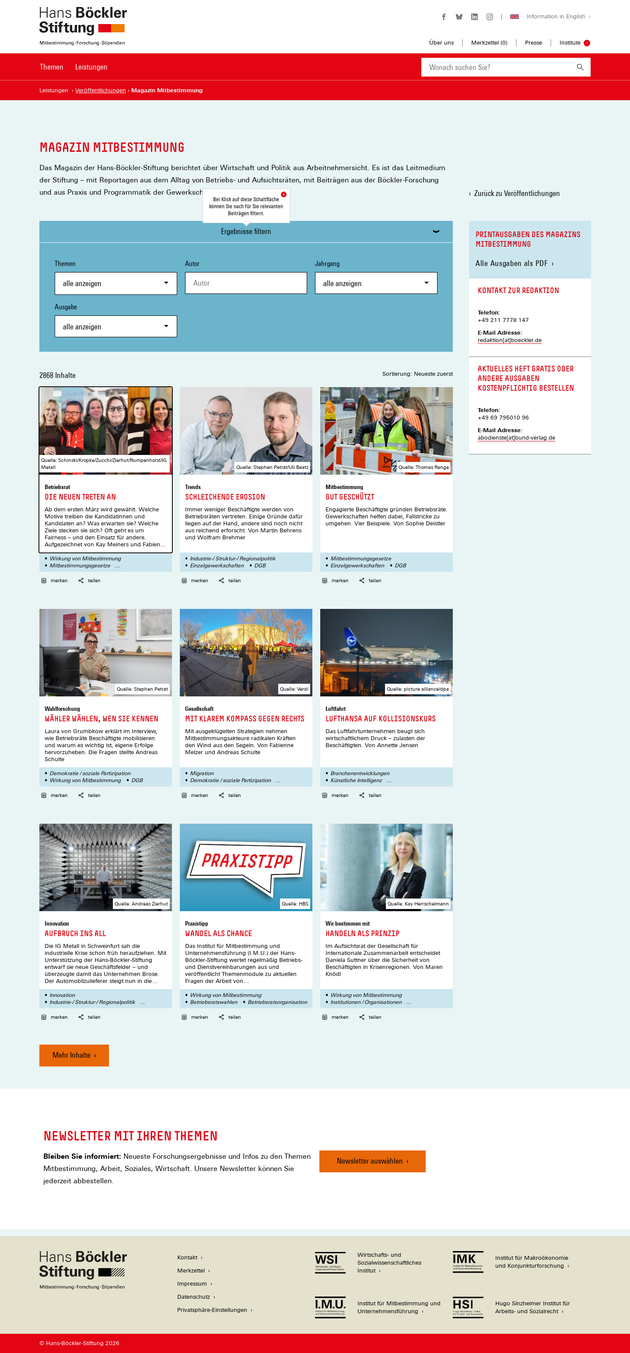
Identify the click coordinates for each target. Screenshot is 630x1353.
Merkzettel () (489, 43)
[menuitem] (51, 72)
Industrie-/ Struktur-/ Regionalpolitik (233, 559)
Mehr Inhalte (71, 1054)
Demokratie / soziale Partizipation (89, 773)
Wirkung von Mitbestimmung (85, 559)
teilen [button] (89, 580)
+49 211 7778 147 (503, 320)
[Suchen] (580, 67)
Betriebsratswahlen (213, 1002)
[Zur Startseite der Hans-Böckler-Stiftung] (83, 41)
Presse (533, 42)
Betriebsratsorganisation (277, 1002)
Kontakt (187, 1257)
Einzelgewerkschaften (217, 566)
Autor (192, 263)
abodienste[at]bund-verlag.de (516, 437)
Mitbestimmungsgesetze (79, 566)
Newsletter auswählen (370, 1160)
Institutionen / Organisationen (366, 1002)
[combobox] (495, 67)
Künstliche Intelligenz (356, 780)
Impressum (192, 1283)
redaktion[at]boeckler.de (510, 340)
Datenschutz (193, 1297)
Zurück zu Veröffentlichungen (517, 193)
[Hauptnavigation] (73, 66)
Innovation (62, 995)
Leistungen (91, 66)
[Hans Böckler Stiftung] (83, 1287)
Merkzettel (191, 1270)
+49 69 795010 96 (503, 417)
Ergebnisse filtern (246, 231)
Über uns (441, 42)
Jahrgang (376, 276)
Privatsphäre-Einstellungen (212, 1310)
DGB (260, 566)
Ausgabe (116, 320)
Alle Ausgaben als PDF (512, 263)
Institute (570, 42)
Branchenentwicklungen (359, 773)
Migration (202, 773)
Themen (51, 66)
